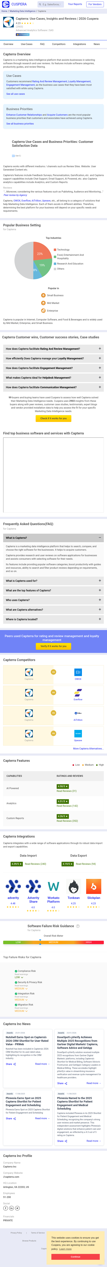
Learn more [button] (65, 1249)
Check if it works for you (53, 492)
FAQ (42, 44)
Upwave (46, 274)
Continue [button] (75, 1257)
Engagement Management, (21, 84)
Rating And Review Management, (50, 81)
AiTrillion (36, 274)
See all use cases (15, 93)
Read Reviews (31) (67, 864)
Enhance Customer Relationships (24, 114)
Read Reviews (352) (67, 894)
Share (9, 1137)
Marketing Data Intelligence (22, 11)
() (19, 26)
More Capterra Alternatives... (88, 822)
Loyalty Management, (79, 81)
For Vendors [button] (95, 4)
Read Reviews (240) (35, 937)
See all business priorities (20, 123)
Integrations (79, 44)
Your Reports (75, 4)
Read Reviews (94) (86, 937)
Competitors (58, 44)
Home (4, 11)
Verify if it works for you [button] (53, 710)
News (97, 44)
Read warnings (21, 1048)
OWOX (16, 274)
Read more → (42, 1137)
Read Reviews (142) (67, 879)
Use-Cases (26, 44)
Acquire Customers (57, 114)
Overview (8, 44)
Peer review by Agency (15, 268)
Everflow (26, 274)
